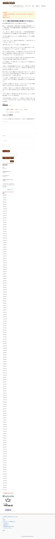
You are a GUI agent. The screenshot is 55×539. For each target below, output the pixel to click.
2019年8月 (4, 271)
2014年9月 (4, 404)
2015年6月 (4, 384)
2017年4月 (4, 334)
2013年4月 (4, 442)
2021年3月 (4, 229)
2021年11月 (5, 211)
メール (4, 140)
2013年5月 (4, 440)
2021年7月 (4, 220)
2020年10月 (5, 240)
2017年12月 (5, 316)
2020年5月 (4, 251)
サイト (4, 145)
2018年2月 (4, 312)
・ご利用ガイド (6, 523)
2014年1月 (4, 422)
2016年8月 (4, 352)
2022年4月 (4, 199)
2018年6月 (4, 303)
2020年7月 (4, 247)
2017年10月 (5, 321)
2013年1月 (4, 449)
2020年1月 (4, 260)
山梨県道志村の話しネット (7, 171)
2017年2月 (4, 339)
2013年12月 (5, 424)
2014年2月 (4, 420)
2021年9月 (4, 215)
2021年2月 (4, 231)
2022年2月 (4, 204)
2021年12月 (5, 208)
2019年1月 (4, 287)
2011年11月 (5, 480)
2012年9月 (4, 458)
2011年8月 (4, 487)
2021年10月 (5, 213)
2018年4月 (4, 307)
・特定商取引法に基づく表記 (8, 526)
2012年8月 (4, 460)
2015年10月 (5, 375)
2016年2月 (4, 366)
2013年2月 (4, 447)
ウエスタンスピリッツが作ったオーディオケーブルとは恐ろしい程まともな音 (8, 184)
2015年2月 (4, 393)
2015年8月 (4, 379)
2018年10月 (5, 294)
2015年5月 (4, 386)
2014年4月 (4, 415)
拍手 (4, 103)
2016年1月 (4, 368)
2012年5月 (4, 467)
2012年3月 (4, 471)
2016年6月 (4, 357)
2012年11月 (5, 453)
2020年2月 (4, 258)
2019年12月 (5, 262)
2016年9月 (4, 350)
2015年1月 (4, 395)
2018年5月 (4, 305)
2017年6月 (4, 330)
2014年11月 (5, 399)
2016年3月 (4, 363)
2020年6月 (4, 249)
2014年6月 (4, 411)
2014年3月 (4, 417)
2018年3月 (4, 309)
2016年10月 (5, 348)
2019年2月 (4, 285)
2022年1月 (4, 206)
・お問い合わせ (6, 524)
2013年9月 (4, 431)
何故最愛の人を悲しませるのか (8, 179)
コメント (5, 121)
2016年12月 (5, 343)
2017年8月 (4, 325)
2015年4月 (4, 388)
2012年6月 (4, 465)
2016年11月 (5, 345)
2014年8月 (4, 406)
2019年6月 (4, 276)
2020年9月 (4, 242)
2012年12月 (5, 451)
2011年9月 (4, 485)
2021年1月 (4, 233)
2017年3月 (4, 336)
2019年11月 (5, 265)
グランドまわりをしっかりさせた (13, 112)
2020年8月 (4, 244)
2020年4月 (4, 253)
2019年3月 (4, 282)
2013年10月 (5, 429)
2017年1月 (4, 341)
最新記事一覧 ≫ (10, 189)
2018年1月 (4, 314)
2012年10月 (5, 456)
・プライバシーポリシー (7, 528)
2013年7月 (4, 435)
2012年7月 (4, 462)
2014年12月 (5, 397)
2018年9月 (4, 296)
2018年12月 (5, 289)
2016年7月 (4, 354)
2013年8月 (4, 433)
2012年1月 (4, 476)
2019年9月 (4, 269)
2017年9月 (4, 323)
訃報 (3, 167)
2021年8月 (4, 217)
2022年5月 (4, 197)
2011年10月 (5, 482)
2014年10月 (5, 402)
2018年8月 (4, 298)
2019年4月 (4, 280)
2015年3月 (4, 390)
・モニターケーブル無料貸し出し (9, 521)
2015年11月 (5, 372)
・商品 (4, 519)
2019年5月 (4, 278)
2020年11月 (5, 238)
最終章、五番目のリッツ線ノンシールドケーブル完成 (17, 109)
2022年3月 (4, 202)
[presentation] (9, 154)
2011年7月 (4, 489)
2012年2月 (4, 473)
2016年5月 (4, 359)
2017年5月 (4, 332)
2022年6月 (4, 195)
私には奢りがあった (6, 175)
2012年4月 (4, 469)
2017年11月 (5, 318)
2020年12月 (5, 235)
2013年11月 (5, 426)
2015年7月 (4, 381)
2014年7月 (4, 408)
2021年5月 (4, 224)
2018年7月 (4, 300)
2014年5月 (4, 413)
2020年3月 (4, 256)
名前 (4, 135)
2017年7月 (4, 327)
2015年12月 (5, 370)
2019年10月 (5, 267)
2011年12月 (5, 478)
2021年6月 (4, 222)
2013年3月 (4, 444)
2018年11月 (5, 292)
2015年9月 (4, 377)
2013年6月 (4, 438)
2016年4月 (4, 361)
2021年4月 (4, 226)
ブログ (9, 105)
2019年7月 (4, 274)
